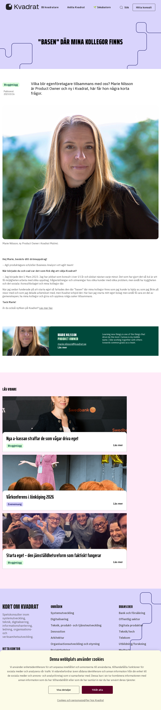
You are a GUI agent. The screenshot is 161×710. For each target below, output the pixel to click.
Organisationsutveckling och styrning (75, 520)
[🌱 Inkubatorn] (106, 7)
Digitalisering (59, 496)
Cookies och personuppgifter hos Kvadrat (80, 700)
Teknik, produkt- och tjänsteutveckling (76, 502)
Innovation (58, 508)
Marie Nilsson (67, 335)
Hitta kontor (21, 533)
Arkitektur (57, 514)
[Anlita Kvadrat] (80, 7)
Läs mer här (46, 308)
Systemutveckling (62, 489)
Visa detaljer (64, 689)
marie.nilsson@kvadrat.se (72, 344)
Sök (122, 7)
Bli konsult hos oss (77, 646)
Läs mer (62, 347)
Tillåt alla (97, 689)
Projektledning (60, 526)
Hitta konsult (140, 7)
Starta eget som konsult (106, 646)
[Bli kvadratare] (54, 7)
